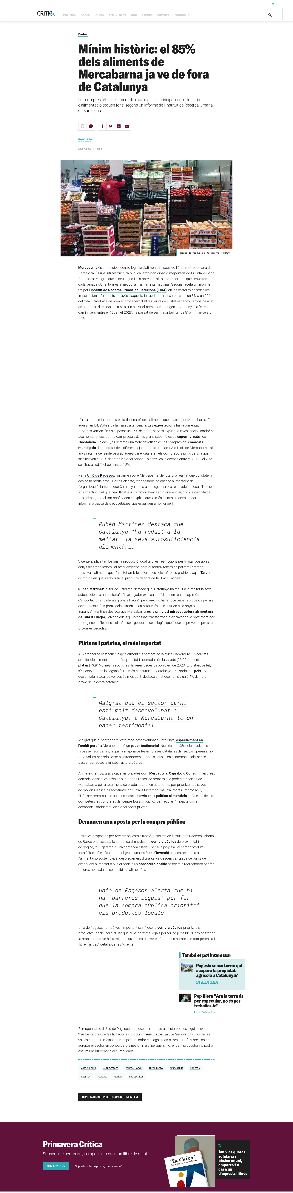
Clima (114, 15)
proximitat (136, 1078)
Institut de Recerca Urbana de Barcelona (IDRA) (128, 292)
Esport (161, 15)
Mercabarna (87, 269)
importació (156, 1069)
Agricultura (88, 1069)
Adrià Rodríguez (207, 983)
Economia (196, 15)
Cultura (178, 15)
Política (84, 15)
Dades (83, 36)
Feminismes (132, 15)
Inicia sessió (281, 4)
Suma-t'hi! (54, 1167)
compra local (134, 1069)
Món (148, 15)
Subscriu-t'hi (256, 4)
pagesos (86, 1078)
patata (102, 1078)
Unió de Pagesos (100, 477)
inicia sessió (114, 1167)
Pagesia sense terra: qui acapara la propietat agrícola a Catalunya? (219, 972)
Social (100, 15)
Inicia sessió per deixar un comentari (111, 1098)
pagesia (195, 1069)
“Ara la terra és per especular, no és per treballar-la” (218, 1002)
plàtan (118, 1078)
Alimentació (110, 1069)
